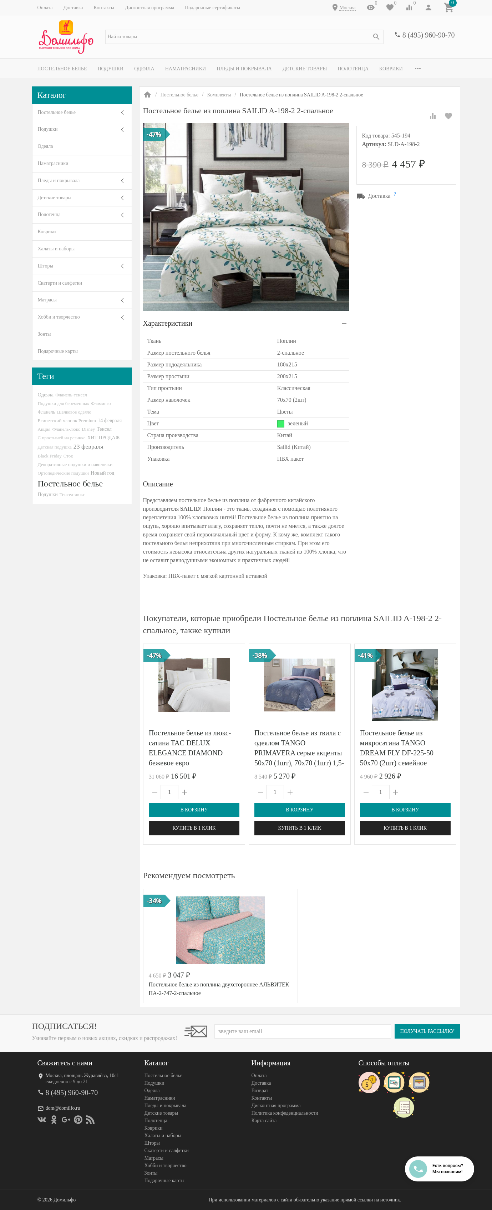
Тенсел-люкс (72, 494)
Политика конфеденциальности (285, 1113)
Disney (88, 429)
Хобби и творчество (59, 317)
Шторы (45, 266)
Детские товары (305, 68)
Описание (158, 484)
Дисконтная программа (149, 7)
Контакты (103, 7)
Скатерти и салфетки (60, 283)
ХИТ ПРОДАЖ (103, 437)
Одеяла (144, 68)
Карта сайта (264, 1120)
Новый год (102, 473)
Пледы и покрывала (244, 68)
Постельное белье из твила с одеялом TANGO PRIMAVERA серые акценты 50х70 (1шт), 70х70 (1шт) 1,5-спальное (299, 753)
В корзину (194, 809)
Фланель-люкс (66, 429)
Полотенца (353, 68)
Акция (44, 429)
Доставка (73, 7)
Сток (68, 456)
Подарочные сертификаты (212, 7)
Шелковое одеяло (74, 412)
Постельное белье (62, 68)
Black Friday (50, 456)
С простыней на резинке (62, 437)
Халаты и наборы (56, 248)
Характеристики (168, 323)
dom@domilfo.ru (63, 1108)
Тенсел (104, 429)
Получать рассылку (427, 1031)
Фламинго (101, 403)
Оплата (45, 7)
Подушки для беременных (64, 403)
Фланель (46, 412)
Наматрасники (185, 68)
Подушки (110, 68)
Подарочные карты (58, 351)
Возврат (260, 1090)
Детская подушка (55, 447)
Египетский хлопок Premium (67, 420)
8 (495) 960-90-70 (428, 35)
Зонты (44, 334)
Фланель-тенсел (71, 395)
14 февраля (110, 420)
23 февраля (88, 446)
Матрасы (47, 299)
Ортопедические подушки (63, 473)
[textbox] (244, 37)
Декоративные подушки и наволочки (75, 464)
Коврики (391, 68)
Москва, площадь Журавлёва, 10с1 (82, 1075)
